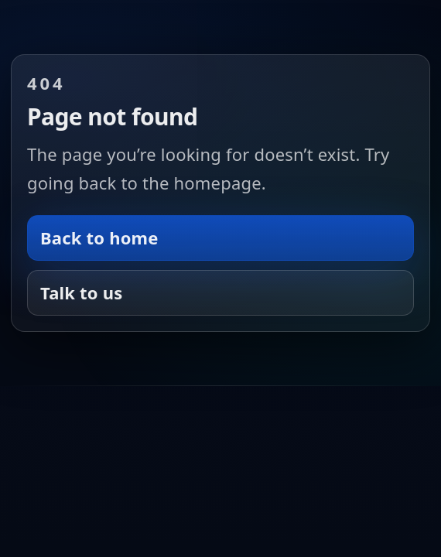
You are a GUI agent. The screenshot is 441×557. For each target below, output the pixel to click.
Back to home (99, 237)
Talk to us (81, 292)
